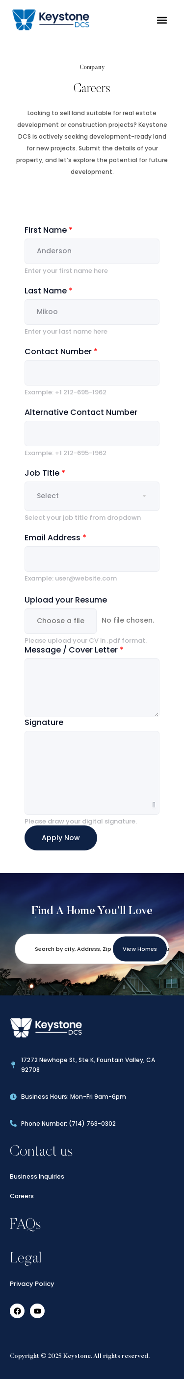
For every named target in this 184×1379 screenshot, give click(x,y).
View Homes (140, 946)
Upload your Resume (66, 600)
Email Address (55, 537)
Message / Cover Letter (74, 650)
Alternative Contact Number (81, 412)
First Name (49, 230)
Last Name (49, 291)
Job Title (45, 473)
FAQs (25, 1223)
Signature (44, 722)
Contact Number (61, 351)
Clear (154, 803)
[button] (162, 20)
